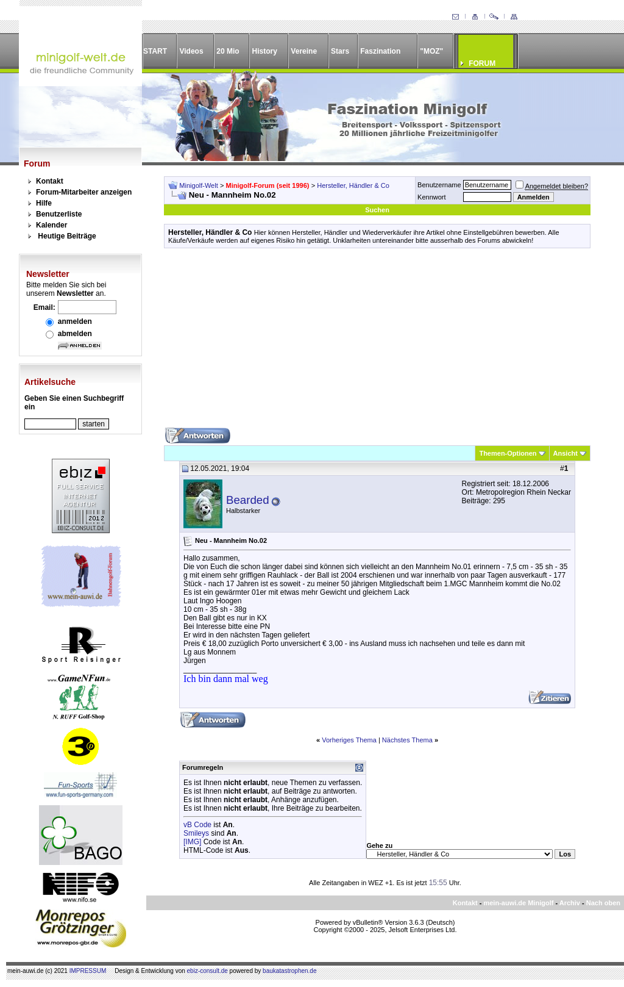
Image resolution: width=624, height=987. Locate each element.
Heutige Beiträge (67, 236)
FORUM (482, 63)
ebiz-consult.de (207, 970)
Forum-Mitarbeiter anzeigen (84, 192)
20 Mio (227, 51)
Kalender (51, 225)
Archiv (569, 902)
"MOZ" (431, 51)
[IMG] (192, 842)
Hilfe (44, 203)
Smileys (196, 833)
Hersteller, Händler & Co (353, 185)
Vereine (304, 51)
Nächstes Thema (407, 740)
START (155, 51)
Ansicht (565, 453)
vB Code (197, 824)
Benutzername (439, 184)
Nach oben (603, 902)
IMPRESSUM (88, 970)
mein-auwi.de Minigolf (518, 902)
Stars (340, 51)
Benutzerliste (59, 214)
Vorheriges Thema (349, 740)
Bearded (247, 499)
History (264, 51)
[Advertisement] (377, 342)
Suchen (377, 210)
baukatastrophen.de (289, 970)
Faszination (380, 51)
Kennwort (431, 197)
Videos (191, 51)
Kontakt (49, 181)
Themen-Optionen (507, 453)
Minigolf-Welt (198, 185)
